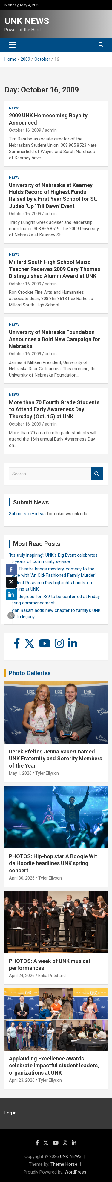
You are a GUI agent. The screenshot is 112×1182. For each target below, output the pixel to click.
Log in (10, 1113)
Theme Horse (63, 1164)
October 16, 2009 (25, 130)
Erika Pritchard (52, 975)
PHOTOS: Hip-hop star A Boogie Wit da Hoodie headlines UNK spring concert (53, 863)
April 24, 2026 (22, 975)
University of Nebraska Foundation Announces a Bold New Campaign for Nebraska (54, 339)
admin (51, 130)
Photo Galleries (30, 673)
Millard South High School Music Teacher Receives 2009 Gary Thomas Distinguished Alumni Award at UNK (54, 269)
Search (97, 474)
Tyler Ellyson (47, 773)
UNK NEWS (26, 21)
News (14, 108)
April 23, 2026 (22, 1080)
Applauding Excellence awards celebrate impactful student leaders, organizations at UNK (54, 1065)
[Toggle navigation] (12, 45)
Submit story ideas (27, 513)
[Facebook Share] (11, 569)
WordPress (75, 1172)
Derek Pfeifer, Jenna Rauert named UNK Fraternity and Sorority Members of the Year (55, 758)
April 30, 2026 (22, 878)
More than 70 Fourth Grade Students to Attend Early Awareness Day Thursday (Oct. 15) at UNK (54, 409)
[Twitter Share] (11, 582)
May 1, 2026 (20, 773)
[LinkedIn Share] (11, 594)
